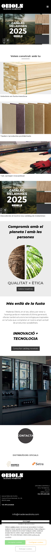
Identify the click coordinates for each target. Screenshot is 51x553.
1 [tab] (18, 42)
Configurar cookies (36, 542)
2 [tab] (22, 42)
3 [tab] (25, 42)
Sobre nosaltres (25, 289)
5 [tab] (32, 42)
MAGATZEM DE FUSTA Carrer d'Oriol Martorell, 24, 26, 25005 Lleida (12, 498)
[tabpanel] (25, 29)
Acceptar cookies (15, 542)
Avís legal (26, 521)
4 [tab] (29, 42)
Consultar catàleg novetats (25, 348)
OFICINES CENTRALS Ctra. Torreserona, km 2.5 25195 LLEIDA (42, 489)
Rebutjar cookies (25, 549)
